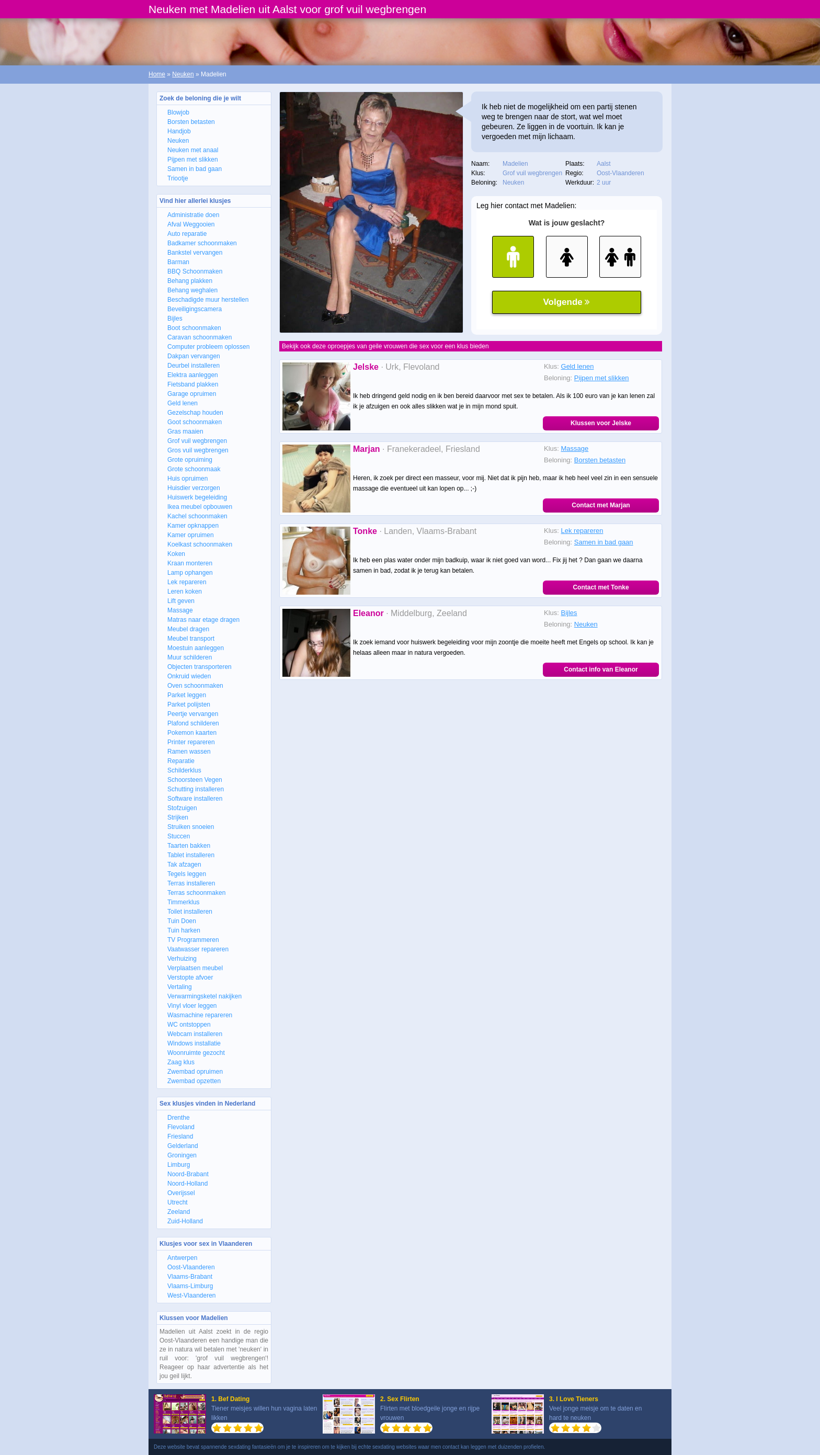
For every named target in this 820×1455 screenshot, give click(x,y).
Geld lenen (182, 403)
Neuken (182, 74)
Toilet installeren (189, 911)
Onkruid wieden (189, 676)
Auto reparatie (187, 233)
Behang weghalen (192, 290)
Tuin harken (183, 930)
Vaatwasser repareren (198, 949)
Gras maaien (185, 431)
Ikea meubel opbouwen (199, 506)
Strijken (177, 817)
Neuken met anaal (192, 150)
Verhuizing (182, 958)
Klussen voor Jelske (601, 423)
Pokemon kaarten (192, 732)
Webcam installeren (194, 1034)
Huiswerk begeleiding (197, 497)
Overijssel (181, 1193)
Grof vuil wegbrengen (197, 441)
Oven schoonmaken (195, 685)
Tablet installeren (190, 855)
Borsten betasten (191, 122)
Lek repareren (187, 582)
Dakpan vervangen (193, 356)
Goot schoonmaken (194, 422)
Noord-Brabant (188, 1174)
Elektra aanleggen (192, 375)
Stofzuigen (182, 808)
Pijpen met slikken (192, 159)
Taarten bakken (188, 845)
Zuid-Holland (185, 1221)
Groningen (182, 1155)
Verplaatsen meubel (195, 968)
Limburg (178, 1164)
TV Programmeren (193, 940)
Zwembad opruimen (195, 1071)
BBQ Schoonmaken (194, 271)
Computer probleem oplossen (208, 346)
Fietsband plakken (192, 384)
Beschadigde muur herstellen (207, 299)
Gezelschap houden (195, 412)
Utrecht (177, 1202)
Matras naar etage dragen (203, 619)
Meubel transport (190, 638)
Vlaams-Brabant (189, 1276)
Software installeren (194, 798)
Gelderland (182, 1146)
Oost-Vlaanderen (191, 1267)
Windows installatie (194, 1043)
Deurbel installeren (193, 365)
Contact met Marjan (601, 505)
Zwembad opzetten (194, 1081)
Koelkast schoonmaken (199, 544)
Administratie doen (193, 215)
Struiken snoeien (190, 827)
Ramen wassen (189, 751)
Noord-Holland (187, 1183)
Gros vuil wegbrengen (198, 450)
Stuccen (178, 836)
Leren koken (184, 591)
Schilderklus (184, 770)
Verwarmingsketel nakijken (204, 996)
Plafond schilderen (193, 723)
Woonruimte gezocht (196, 1052)
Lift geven (181, 601)
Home (157, 74)
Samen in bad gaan (194, 169)
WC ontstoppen (189, 1024)
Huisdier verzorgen (193, 488)
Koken (176, 554)
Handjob (179, 131)
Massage (180, 610)
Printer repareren (191, 742)
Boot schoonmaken (194, 328)
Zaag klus (181, 1062)
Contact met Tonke (601, 587)
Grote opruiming (189, 459)
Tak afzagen (184, 864)
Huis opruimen (187, 478)
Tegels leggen (186, 874)
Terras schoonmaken (196, 892)
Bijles (175, 318)
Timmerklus (183, 902)
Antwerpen (182, 1257)
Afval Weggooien (191, 224)
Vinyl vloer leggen (192, 1005)
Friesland (180, 1136)
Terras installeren (191, 883)
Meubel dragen (188, 629)
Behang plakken (189, 281)
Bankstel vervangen (194, 252)
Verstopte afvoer (190, 977)
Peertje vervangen (192, 714)
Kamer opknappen (193, 525)
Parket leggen (186, 695)
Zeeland (178, 1211)
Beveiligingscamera (194, 309)
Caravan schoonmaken (199, 337)
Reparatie (181, 761)
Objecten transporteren (199, 666)
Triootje (177, 178)
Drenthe (178, 1117)
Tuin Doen (181, 921)
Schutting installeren (195, 789)
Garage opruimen (191, 393)
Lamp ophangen (190, 572)
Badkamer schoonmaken (202, 243)
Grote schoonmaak (193, 469)
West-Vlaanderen (191, 1295)
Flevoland (181, 1127)
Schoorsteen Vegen (194, 779)
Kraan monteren (189, 563)
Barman (178, 262)
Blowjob (178, 112)
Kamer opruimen (190, 535)
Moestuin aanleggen (195, 648)
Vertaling (179, 987)
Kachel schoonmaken (197, 516)
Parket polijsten (188, 704)
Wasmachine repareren (199, 1015)
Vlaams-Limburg (190, 1286)
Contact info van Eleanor (600, 669)
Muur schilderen (189, 657)
